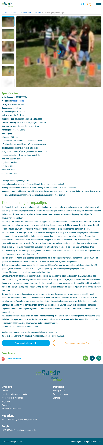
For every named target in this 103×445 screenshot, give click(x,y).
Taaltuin (38, 13)
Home (14, 13)
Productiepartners (60, 394)
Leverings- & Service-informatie (14, 394)
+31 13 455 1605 (9, 419)
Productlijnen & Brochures (12, 398)
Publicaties (6, 405)
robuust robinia (18, 101)
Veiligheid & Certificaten (11, 408)
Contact (5, 390)
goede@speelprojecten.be (25, 430)
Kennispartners (59, 390)
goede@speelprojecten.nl (26, 419)
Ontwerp (56, 398)
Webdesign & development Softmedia (86, 441)
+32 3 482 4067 (8, 430)
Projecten (6, 401)
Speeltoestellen (25, 13)
